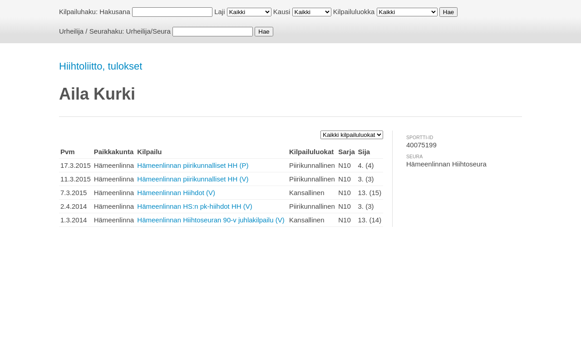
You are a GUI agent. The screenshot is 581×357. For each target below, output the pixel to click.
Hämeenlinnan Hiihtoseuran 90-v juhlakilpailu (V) (210, 220)
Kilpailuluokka (354, 11)
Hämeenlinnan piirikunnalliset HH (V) (192, 179)
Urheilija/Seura (148, 31)
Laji (219, 11)
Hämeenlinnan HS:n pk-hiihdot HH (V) (194, 206)
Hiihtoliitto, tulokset (100, 66)
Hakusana (114, 11)
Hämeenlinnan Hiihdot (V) (176, 192)
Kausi (281, 11)
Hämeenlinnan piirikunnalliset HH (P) (192, 165)
